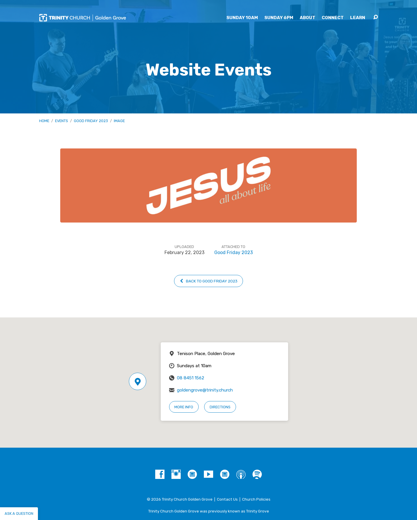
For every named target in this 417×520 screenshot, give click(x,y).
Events (61, 121)
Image (119, 121)
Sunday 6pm (278, 18)
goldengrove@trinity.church (205, 390)
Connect (333, 18)
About (307, 18)
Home (44, 121)
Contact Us (227, 499)
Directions (220, 407)
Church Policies (256, 499)
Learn (357, 18)
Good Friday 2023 (91, 121)
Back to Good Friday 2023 (208, 281)
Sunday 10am (242, 18)
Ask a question (19, 513)
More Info (183, 407)
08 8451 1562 (190, 378)
